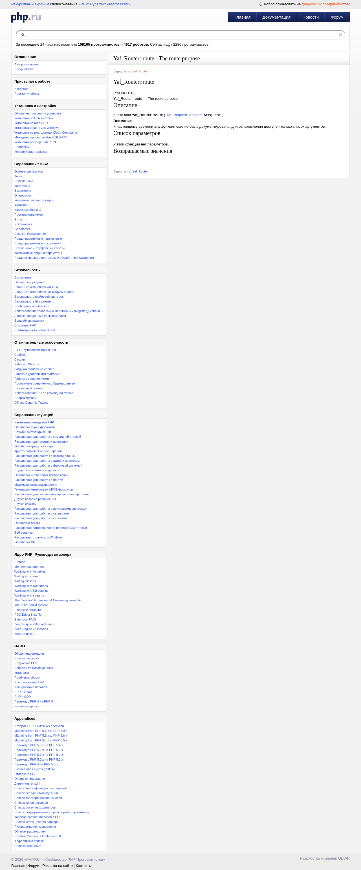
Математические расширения (35, 484)
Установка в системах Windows (36, 127)
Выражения (22, 190)
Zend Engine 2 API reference (34, 624)
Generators (22, 229)
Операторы (22, 195)
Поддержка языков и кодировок (37, 470)
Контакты (84, 866)
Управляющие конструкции (33, 200)
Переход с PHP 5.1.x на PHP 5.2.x (38, 754)
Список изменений (27, 845)
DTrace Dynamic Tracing (31, 402)
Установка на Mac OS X (31, 123)
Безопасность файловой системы (38, 296)
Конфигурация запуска (30, 151)
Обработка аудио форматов (34, 427)
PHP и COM (22, 696)
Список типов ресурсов (31, 802)
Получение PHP (26, 663)
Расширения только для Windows (38, 537)
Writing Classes (25, 581)
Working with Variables (30, 571)
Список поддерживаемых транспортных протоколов (51, 812)
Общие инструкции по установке (37, 113)
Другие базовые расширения (35, 499)
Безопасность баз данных (32, 301)
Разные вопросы (26, 706)
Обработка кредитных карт (33, 446)
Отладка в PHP (25, 774)
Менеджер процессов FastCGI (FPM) (40, 137)
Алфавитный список (28, 841)
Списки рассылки (26, 658)
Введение (21, 88)
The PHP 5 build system (31, 605)
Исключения (23, 224)
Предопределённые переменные (38, 238)
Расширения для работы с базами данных (44, 456)
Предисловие (24, 69)
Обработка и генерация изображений (41, 475)
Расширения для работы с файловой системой (48, 465)
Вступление (22, 277)
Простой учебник (26, 93)
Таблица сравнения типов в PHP (37, 817)
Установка (21, 672)
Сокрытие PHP (25, 325)
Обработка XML (25, 542)
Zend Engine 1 (24, 633)
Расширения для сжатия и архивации (41, 441)
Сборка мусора (25, 397)
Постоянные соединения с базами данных (44, 383)
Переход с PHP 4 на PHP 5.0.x (36, 764)
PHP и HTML (23, 692)
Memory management (29, 566)
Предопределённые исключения (37, 243)
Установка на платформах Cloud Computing (45, 132)
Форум (337, 17)
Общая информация (29, 653)
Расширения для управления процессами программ (51, 494)
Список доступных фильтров (35, 807)
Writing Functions (26, 576)
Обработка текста (27, 523)
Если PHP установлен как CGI (36, 287)
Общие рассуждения (29, 282)
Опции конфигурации (29, 778)
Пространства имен (28, 214)
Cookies (20, 354)
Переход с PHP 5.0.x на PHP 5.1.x (38, 759)
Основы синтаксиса (28, 171)
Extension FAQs (25, 619)
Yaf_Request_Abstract (184, 115)
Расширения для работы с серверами (41, 513)
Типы (18, 176)
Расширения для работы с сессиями (40, 518)
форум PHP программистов (325, 4)
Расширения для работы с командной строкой (47, 436)
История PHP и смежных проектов (39, 726)
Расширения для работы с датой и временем (47, 460)
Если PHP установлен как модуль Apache (44, 291)
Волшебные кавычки (29, 320)
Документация (277, 17)
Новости (310, 17)
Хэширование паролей (30, 687)
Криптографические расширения (38, 451)
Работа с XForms (26, 364)
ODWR (344, 858)
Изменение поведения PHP (34, 422)
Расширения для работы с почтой (38, 480)
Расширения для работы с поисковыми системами (50, 508)
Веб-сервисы (23, 532)
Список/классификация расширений (40, 788)
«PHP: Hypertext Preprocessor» (104, 4)
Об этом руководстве (29, 831)
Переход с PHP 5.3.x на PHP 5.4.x (38, 745)
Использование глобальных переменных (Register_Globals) (57, 311)
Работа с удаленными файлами (37, 374)
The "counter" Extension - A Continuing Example (47, 600)
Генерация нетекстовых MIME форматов (43, 489)
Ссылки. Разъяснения (30, 233)
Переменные (23, 181)
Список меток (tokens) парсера (36, 821)
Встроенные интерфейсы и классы (39, 248)
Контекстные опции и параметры (38, 253)
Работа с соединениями (31, 378)
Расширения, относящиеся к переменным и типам (50, 527)
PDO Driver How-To (28, 614)
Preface (19, 562)
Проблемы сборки (27, 677)
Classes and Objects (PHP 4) (34, 769)
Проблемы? (22, 147)
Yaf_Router (140, 71)
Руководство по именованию (35, 826)
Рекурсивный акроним (30, 4)
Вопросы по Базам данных (33, 668)
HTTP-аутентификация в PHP (35, 350)
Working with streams (29, 595)
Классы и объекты (27, 209)
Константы (22, 185)
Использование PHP (29, 682)
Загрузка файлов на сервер (34, 369)
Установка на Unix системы (34, 118)
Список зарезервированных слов (38, 798)
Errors (18, 219)
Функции (20, 205)
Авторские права (26, 64)
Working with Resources (31, 586)
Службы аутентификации (32, 432)
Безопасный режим (28, 388)
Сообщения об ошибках (31, 306)
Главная (242, 17)
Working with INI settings (31, 590)
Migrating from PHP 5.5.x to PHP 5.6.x (40, 735)
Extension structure (27, 609)
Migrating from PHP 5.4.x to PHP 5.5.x (40, 740)
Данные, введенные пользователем (40, 315)
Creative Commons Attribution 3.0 (37, 836)
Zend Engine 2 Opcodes (31, 629)
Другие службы (25, 503)
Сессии (19, 359)
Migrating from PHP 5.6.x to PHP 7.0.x (40, 730)
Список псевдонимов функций (36, 793)
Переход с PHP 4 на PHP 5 (33, 701)
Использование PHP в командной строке (43, 393)
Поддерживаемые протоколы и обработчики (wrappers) (54, 257)
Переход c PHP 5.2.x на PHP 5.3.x (38, 750)
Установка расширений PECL (35, 142)
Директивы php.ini (27, 783)
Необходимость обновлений (34, 330)
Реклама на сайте (57, 866)
